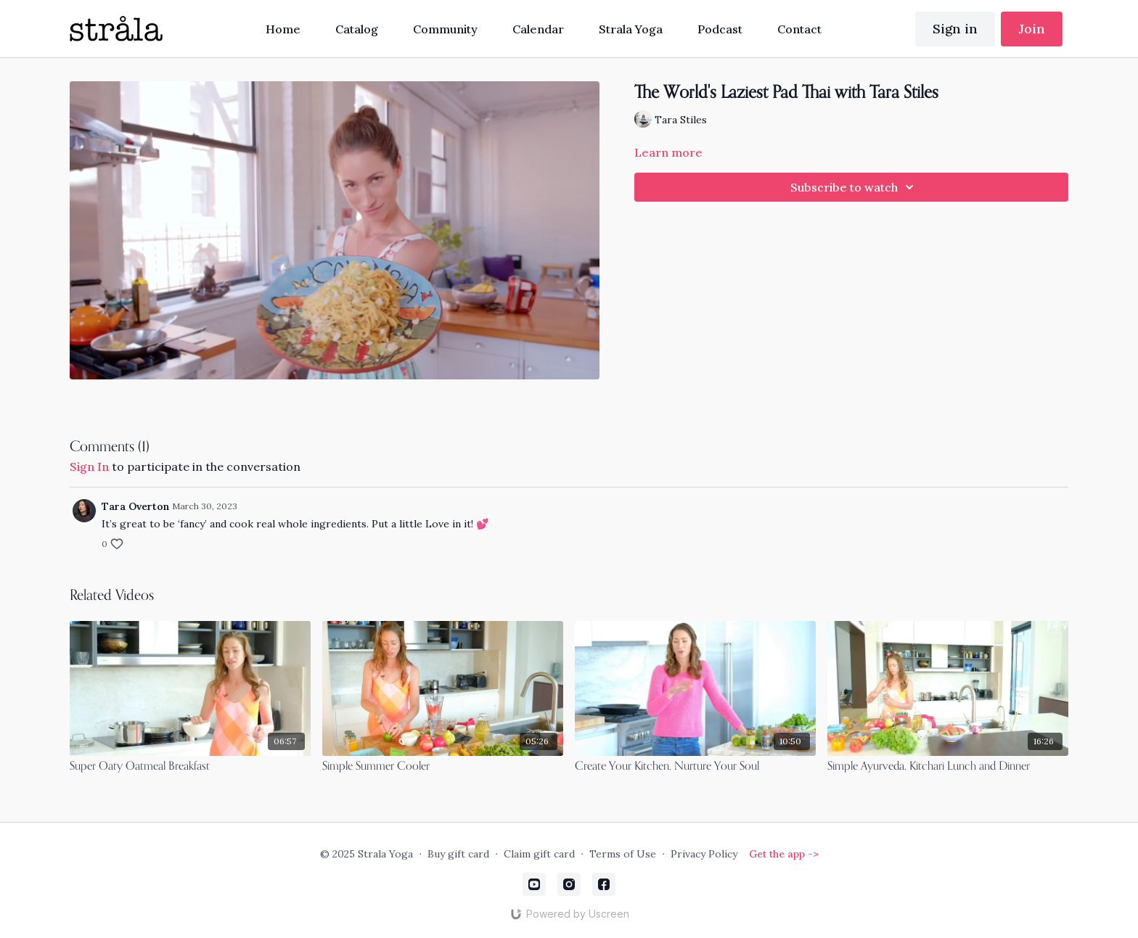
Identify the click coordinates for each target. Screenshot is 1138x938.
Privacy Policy (704, 853)
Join (1031, 28)
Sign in (955, 28)
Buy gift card (458, 853)
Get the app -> (784, 853)
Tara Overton (135, 506)
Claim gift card (539, 853)
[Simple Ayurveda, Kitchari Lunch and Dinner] (947, 767)
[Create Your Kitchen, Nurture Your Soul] (695, 767)
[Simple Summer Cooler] (442, 767)
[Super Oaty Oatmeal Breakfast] (190, 767)
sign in (89, 466)
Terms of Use (622, 853)
